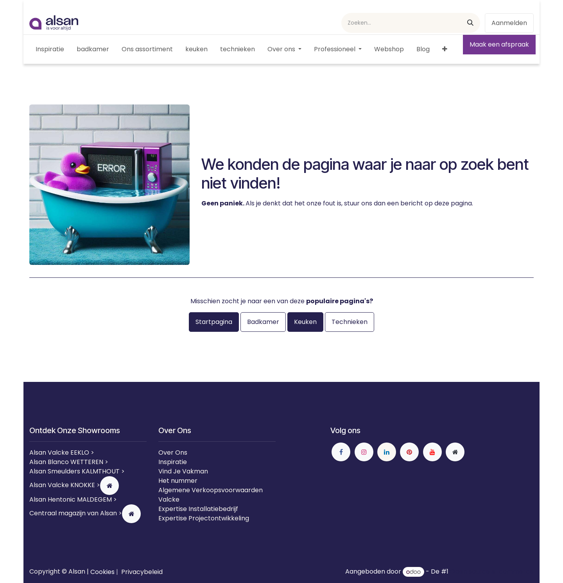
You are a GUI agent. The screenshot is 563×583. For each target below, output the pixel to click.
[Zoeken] (470, 23)
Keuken (305, 321)
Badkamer (263, 321)
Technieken (350, 321)
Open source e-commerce (492, 571)
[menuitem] (49, 49)
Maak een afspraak (499, 44)
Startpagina (213, 321)
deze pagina (453, 203)
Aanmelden (509, 22)
